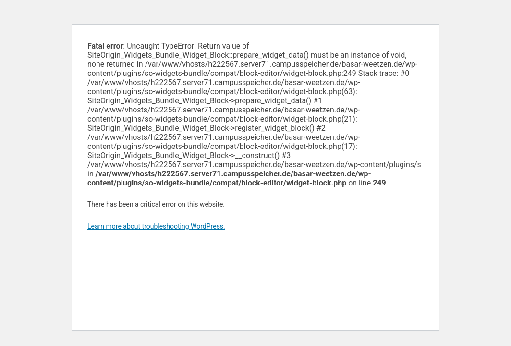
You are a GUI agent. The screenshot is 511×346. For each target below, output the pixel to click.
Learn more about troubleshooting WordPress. (156, 226)
